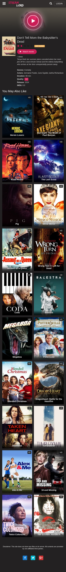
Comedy (27, 70)
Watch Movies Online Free (16, 4)
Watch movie (27, 51)
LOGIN (59, 3)
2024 (27, 82)
